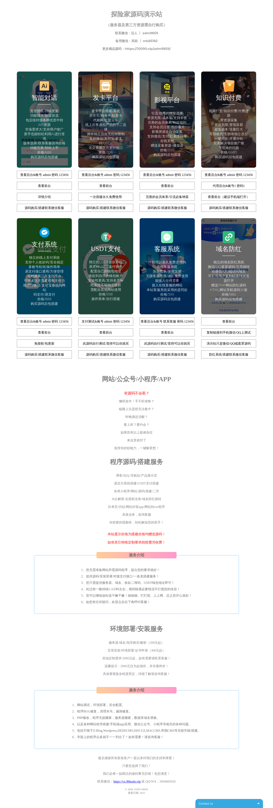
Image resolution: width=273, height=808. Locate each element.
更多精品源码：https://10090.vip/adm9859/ (136, 49)
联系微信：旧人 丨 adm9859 (136, 33)
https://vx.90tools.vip (127, 781)
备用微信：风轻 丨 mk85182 (136, 41)
